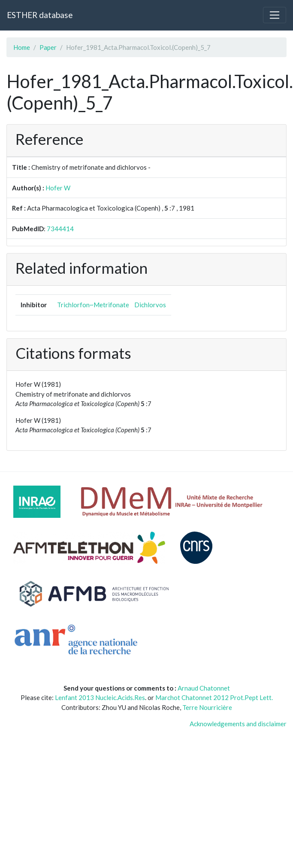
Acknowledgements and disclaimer (238, 724)
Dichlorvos (150, 305)
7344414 (60, 228)
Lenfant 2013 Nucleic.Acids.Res (100, 697)
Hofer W (57, 188)
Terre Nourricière (207, 707)
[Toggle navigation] (274, 15)
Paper (48, 47)
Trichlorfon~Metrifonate (93, 305)
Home (21, 47)
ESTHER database (39, 15)
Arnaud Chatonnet (204, 688)
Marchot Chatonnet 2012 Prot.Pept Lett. (214, 697)
